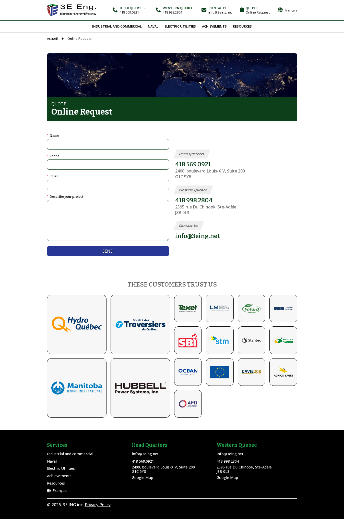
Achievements (214, 26)
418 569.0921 (143, 461)
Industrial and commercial (117, 26)
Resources (242, 26)
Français (57, 490)
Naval (153, 26)
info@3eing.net (145, 453)
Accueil (52, 38)
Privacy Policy (98, 505)
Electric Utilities (180, 26)
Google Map (142, 477)
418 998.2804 (228, 461)
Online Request (79, 38)
